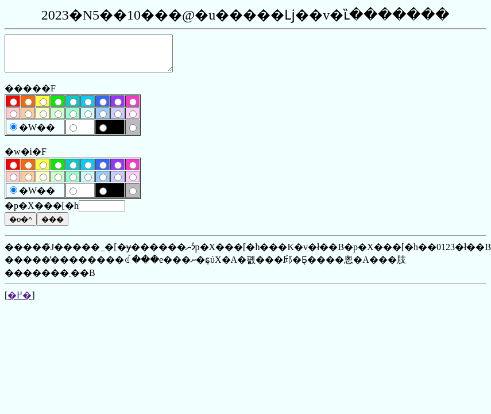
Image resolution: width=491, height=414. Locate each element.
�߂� (19, 302)
